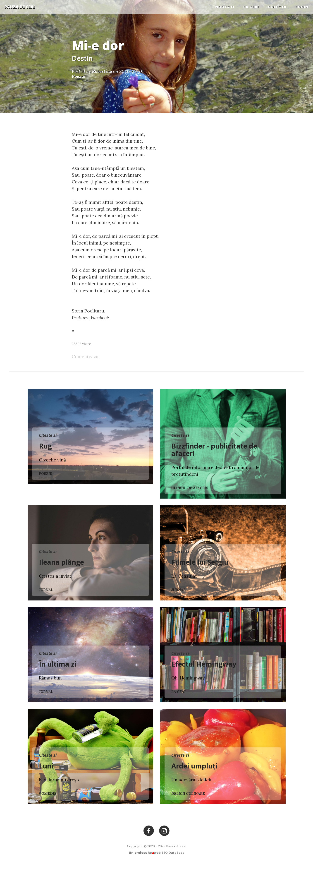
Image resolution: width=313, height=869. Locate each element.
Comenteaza (85, 356)
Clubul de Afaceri (189, 487)
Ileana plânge (61, 562)
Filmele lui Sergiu (199, 562)
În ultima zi (57, 664)
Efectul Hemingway (203, 664)
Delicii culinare (188, 793)
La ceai (251, 6)
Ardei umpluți (194, 766)
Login (302, 6)
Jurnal (46, 589)
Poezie (45, 473)
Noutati (224, 6)
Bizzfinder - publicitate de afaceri (214, 449)
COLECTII (277, 6)
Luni (46, 766)
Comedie (47, 793)
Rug (45, 446)
